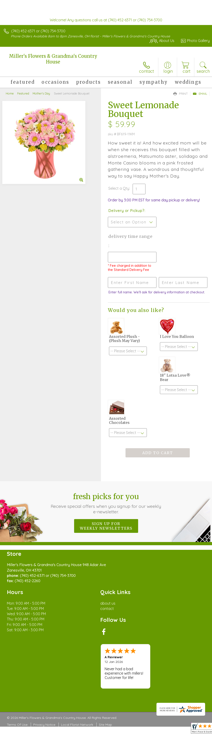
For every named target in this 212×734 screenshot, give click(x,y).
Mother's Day (41, 93)
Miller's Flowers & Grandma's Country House (53, 59)
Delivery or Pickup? (126, 210)
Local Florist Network (77, 725)
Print (180, 94)
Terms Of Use (17, 725)
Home (10, 93)
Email (200, 94)
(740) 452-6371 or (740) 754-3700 (38, 31)
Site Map (105, 725)
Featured (23, 93)
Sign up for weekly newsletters (106, 526)
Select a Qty (118, 188)
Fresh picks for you (106, 503)
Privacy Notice (44, 725)
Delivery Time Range (130, 236)
